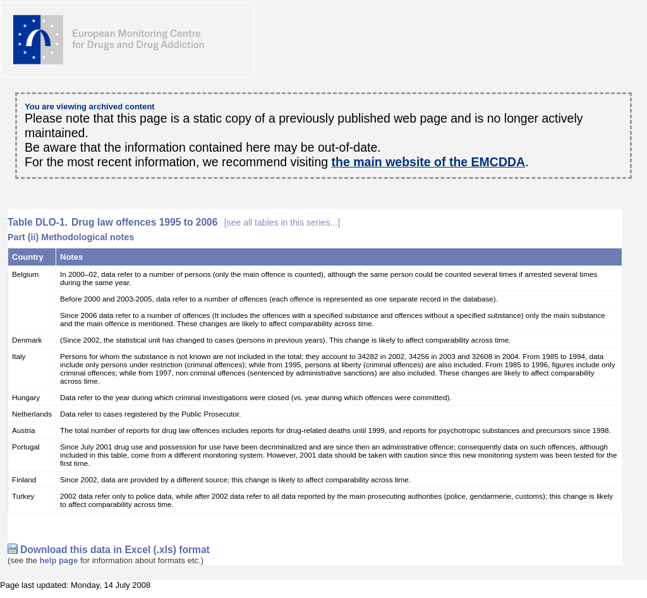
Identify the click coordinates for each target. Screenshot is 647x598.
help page (59, 560)
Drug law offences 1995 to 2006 (205, 222)
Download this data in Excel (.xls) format (115, 549)
